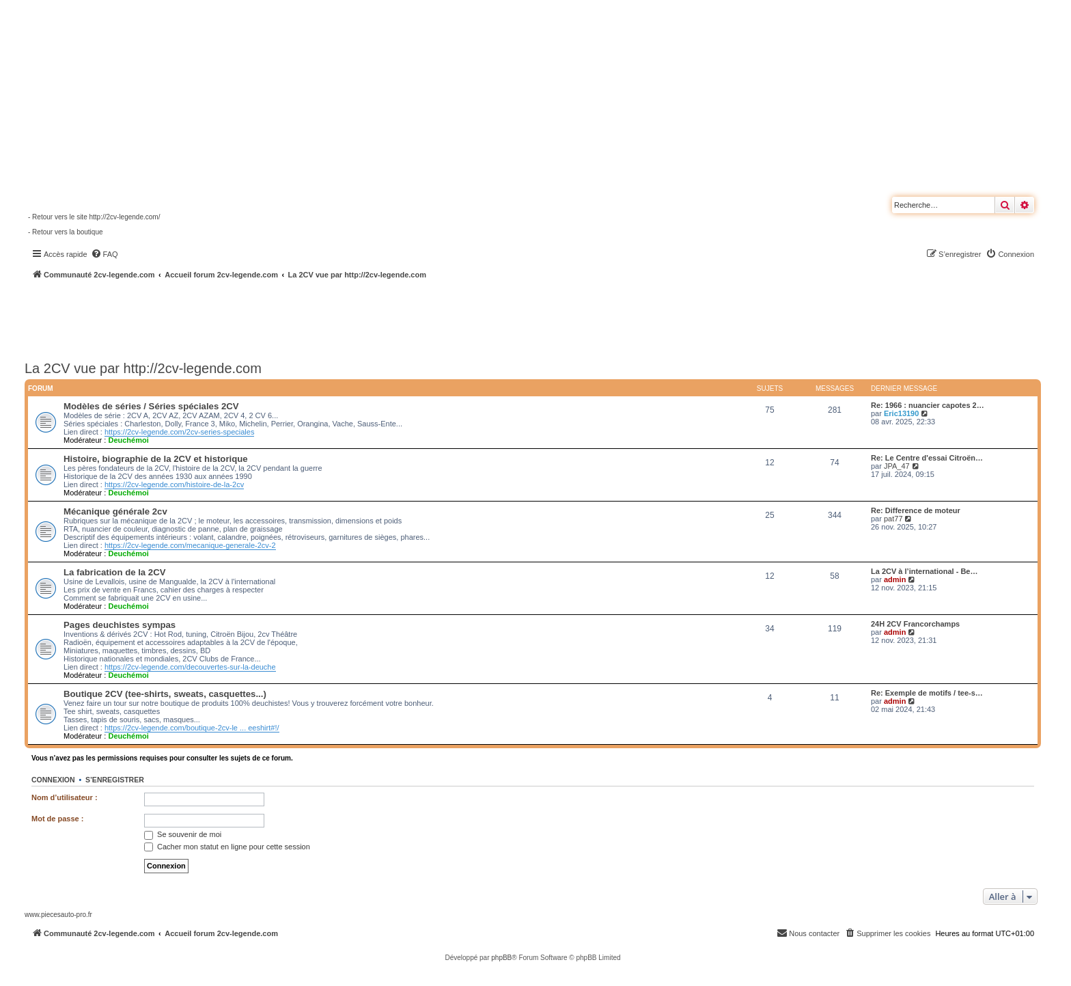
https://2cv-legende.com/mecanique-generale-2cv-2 (190, 545)
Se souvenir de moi (182, 834)
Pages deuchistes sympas (120, 625)
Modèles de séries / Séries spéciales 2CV (151, 406)
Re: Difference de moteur (915, 510)
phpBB (501, 957)
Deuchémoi (128, 440)
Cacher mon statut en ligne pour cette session (227, 847)
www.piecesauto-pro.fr (58, 914)
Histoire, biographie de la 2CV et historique (156, 459)
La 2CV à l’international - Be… (924, 571)
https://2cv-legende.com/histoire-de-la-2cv (174, 484)
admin (895, 579)
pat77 (893, 519)
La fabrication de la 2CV (115, 572)
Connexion (53, 780)
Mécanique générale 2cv (115, 511)
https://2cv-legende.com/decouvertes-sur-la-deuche (190, 667)
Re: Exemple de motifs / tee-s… (927, 693)
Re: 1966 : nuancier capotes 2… (927, 405)
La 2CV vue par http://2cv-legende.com (143, 368)
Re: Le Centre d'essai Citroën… (927, 458)
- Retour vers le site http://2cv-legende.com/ (94, 217)
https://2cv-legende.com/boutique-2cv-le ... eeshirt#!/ (192, 728)
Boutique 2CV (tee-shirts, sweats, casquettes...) (165, 694)
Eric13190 (901, 413)
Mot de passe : (57, 818)
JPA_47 (897, 466)
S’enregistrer (114, 780)
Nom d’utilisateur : (64, 797)
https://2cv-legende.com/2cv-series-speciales (179, 432)
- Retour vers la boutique (65, 232)
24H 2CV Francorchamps (915, 624)
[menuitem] (104, 254)
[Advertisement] (366, 317)
